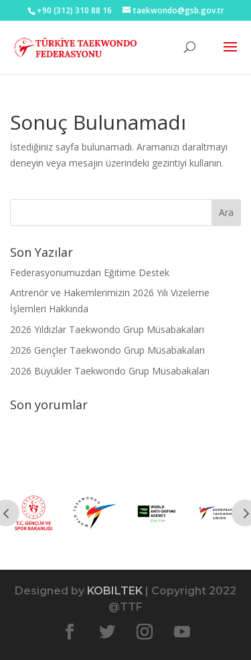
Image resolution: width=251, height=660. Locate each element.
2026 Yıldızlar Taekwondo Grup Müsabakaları (107, 329)
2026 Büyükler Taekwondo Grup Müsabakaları (110, 370)
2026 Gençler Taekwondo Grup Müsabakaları (107, 350)
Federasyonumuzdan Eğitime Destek (89, 272)
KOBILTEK (115, 590)
